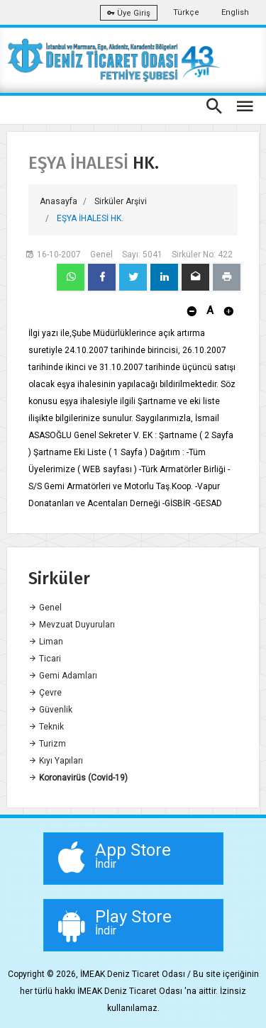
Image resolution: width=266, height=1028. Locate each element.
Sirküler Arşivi (120, 201)
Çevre (45, 693)
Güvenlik (50, 710)
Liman (45, 642)
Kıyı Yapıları (55, 761)
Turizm (47, 744)
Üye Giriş (128, 13)
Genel (45, 608)
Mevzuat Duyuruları (71, 625)
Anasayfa (58, 201)
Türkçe (186, 12)
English (235, 12)
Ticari (44, 659)
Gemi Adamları (62, 676)
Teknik (46, 727)
